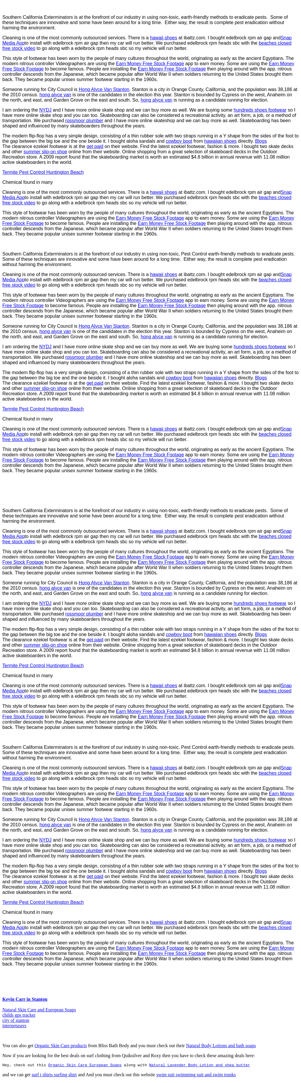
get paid (94, 146)
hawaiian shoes (220, 141)
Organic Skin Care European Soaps (85, 1065)
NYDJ (45, 109)
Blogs (261, 141)
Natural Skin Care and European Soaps (39, 1009)
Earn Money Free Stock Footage (150, 63)
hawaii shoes (163, 37)
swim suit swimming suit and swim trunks (196, 1075)
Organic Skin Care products (60, 1045)
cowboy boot (179, 141)
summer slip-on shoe (45, 151)
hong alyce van (55, 94)
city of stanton (15, 1020)
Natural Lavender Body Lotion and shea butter (199, 1065)
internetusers (14, 1025)
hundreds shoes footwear (260, 109)
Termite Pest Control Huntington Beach (43, 172)
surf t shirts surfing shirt (54, 1075)
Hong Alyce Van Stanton (104, 89)
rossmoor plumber (84, 120)
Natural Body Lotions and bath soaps (221, 1045)
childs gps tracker (19, 1015)
